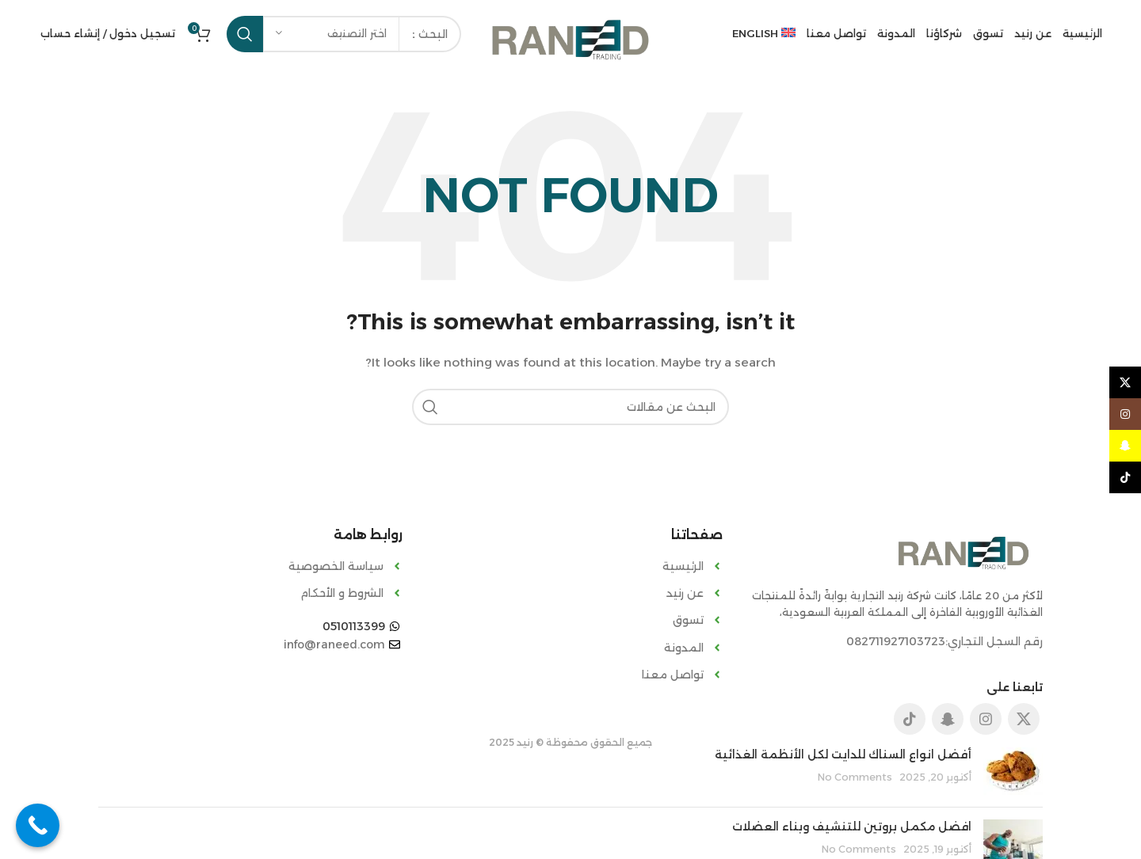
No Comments (855, 777)
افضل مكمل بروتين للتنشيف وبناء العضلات (851, 826)
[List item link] (570, 566)
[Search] (570, 407)
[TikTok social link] (909, 719)
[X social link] (1024, 719)
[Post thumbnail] (1013, 771)
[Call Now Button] (37, 825)
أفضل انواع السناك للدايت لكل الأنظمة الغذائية (843, 754)
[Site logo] (570, 38)
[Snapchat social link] (948, 719)
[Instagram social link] (986, 719)
